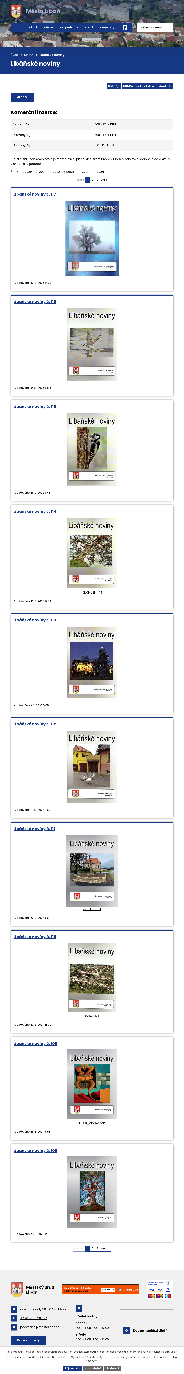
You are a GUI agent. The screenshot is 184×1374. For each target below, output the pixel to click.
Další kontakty (30, 1340)
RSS (111, 86)
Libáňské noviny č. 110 (35, 937)
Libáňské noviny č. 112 (35, 724)
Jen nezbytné (93, 1368)
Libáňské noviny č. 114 (35, 512)
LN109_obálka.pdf (92, 1123)
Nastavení (113, 1368)
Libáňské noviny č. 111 (34, 829)
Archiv (24, 97)
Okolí (89, 27)
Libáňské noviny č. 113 (35, 620)
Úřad (33, 27)
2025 (100, 172)
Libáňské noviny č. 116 (35, 302)
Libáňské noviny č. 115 (35, 407)
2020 (28, 172)
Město (48, 27)
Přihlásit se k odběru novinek (147, 86)
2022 (56, 172)
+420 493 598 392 (33, 1319)
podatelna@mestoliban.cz (39, 1327)
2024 (85, 172)
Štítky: (15, 172)
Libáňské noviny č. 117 (35, 194)
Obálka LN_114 (92, 593)
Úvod (18, 27)
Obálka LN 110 (92, 1016)
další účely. (171, 1351)
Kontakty (107, 27)
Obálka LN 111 (92, 910)
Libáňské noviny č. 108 (35, 1151)
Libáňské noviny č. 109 (35, 1044)
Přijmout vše (71, 1368)
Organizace (69, 27)
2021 (42, 172)
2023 (71, 172)
